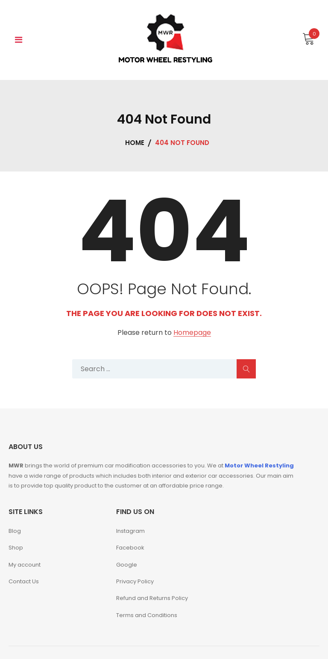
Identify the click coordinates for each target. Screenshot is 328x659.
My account (25, 565)
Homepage (192, 333)
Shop (16, 548)
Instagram (130, 531)
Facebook (130, 548)
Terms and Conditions (146, 615)
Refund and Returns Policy (152, 598)
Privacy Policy (135, 581)
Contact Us (24, 581)
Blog (15, 531)
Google (126, 565)
